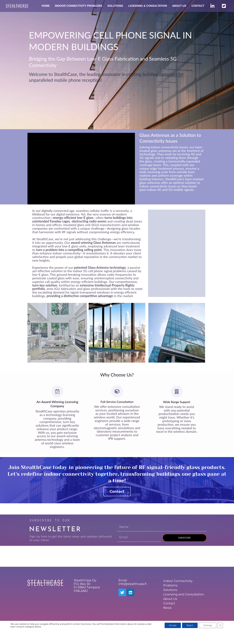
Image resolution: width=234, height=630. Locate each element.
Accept (172, 625)
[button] (31, 333)
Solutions (170, 590)
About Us (170, 599)
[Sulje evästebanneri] (220, 625)
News (167, 608)
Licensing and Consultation (183, 594)
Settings (207, 625)
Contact (117, 491)
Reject (190, 625)
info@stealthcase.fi (132, 584)
